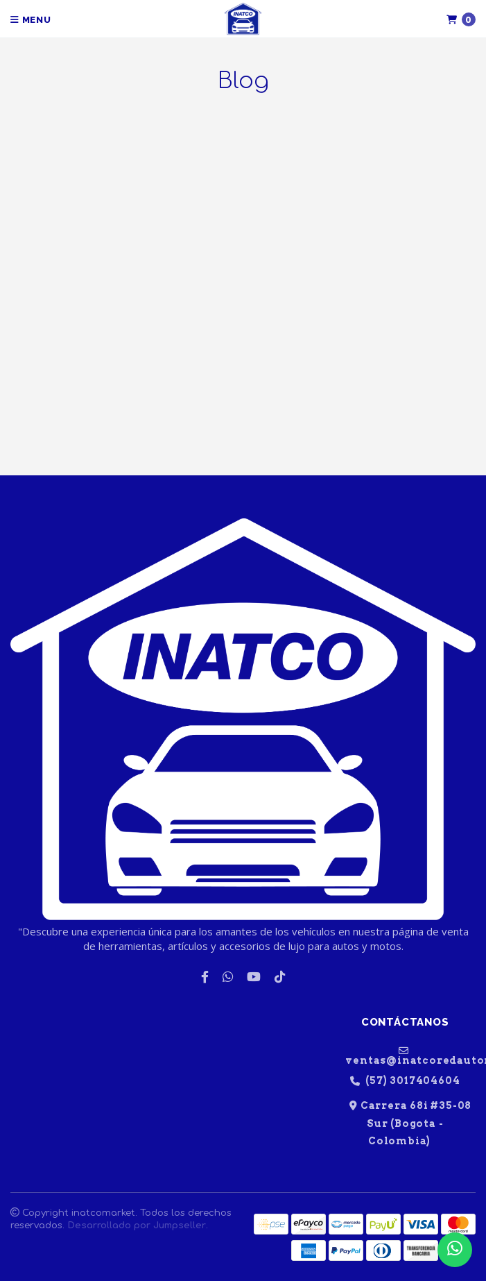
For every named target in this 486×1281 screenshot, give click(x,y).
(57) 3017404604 (405, 1081)
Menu (30, 20)
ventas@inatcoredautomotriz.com (410, 1055)
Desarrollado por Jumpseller (136, 1225)
